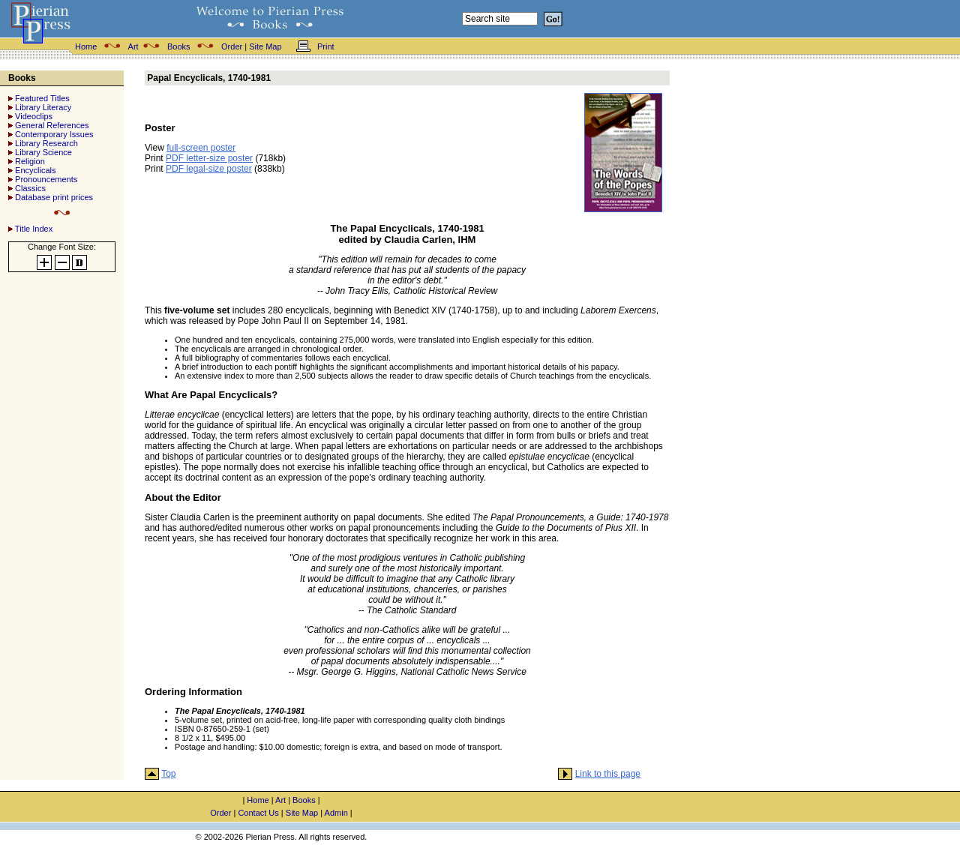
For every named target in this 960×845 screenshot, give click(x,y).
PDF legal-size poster (209, 168)
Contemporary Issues (54, 134)
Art (133, 46)
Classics (30, 188)
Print (325, 46)
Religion (30, 161)
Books (178, 46)
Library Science (43, 152)
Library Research (46, 143)
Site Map (265, 46)
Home (86, 46)
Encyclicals (35, 170)
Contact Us (258, 812)
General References (51, 125)
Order (231, 46)
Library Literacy (43, 107)
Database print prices (54, 197)
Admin (336, 812)
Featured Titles (42, 98)
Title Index (33, 228)
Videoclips (33, 116)
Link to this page (607, 774)
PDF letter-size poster (209, 158)
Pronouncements (46, 179)
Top (168, 774)
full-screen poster (201, 147)
